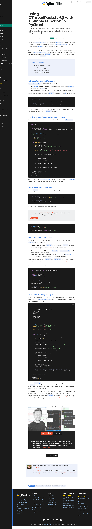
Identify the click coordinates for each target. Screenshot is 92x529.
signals (55, 247)
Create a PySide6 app (7, 30)
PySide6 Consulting (85, 507)
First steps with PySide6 (42, 498)
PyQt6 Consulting (84, 506)
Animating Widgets (6, 92)
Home (2, 1)
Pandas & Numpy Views (8, 80)
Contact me (83, 513)
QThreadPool (43, 485)
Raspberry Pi (27, 516)
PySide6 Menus (5, 42)
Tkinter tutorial (56, 506)
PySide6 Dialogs (5, 45)
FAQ (2, 10)
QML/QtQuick (27, 514)
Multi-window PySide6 (7, 48)
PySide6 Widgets (6, 36)
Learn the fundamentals (27, 504)
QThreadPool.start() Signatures (46, 65)
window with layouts (60, 397)
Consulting (4, 120)
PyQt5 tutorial (55, 498)
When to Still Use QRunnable (45, 70)
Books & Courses (6, 16)
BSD (77, 527)
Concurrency (59, 485)
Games (26, 517)
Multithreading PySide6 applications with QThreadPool (62, 261)
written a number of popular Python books (68, 472)
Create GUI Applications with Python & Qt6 (46, 212)
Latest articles (55, 508)
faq (71, 480)
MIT (79, 527)
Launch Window (5, 123)
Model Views (4, 77)
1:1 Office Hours (5, 126)
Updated (4, 7)
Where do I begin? (28, 499)
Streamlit (3, 138)
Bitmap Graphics (6, 86)
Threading (51, 485)
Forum (3, 19)
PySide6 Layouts (6, 39)
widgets (70, 397)
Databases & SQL (28, 507)
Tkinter (3, 141)
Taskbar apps (5, 103)
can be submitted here (63, 481)
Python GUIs (47, 525)
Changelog (55, 527)
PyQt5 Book (69, 497)
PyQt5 (2, 135)
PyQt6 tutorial (55, 500)
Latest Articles (5, 4)
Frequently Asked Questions (42, 515)
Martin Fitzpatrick (38, 38)
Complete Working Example (45, 72)
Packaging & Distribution (27, 511)
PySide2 (3, 144)
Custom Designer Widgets (8, 95)
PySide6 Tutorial (6, 25)
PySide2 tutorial (56, 502)
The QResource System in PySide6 (10, 63)
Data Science (27, 509)
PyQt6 (2, 132)
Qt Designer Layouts (7, 57)
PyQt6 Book (69, 500)
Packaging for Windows (8, 109)
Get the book (38, 218)
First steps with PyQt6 (43, 500)
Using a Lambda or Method (44, 68)
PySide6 (4, 22)
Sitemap (50, 527)
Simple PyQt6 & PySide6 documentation (42, 509)
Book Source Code (71, 506)
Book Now (61, 433)
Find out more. (50, 447)
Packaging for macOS (7, 112)
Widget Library (41, 505)
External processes (6, 72)
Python (67, 485)
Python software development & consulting (54, 474)
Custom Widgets (6, 89)
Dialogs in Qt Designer (7, 60)
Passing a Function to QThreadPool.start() (48, 67)
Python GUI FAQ (63, 38)
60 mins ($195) (50, 433)
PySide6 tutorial (56, 504)
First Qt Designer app (7, 54)
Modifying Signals (6, 100)
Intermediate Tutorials (27, 501)
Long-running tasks (7, 69)
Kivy (2, 147)
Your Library (70, 495)
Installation (41, 495)
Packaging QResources (8, 115)
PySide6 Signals (5, 33)
